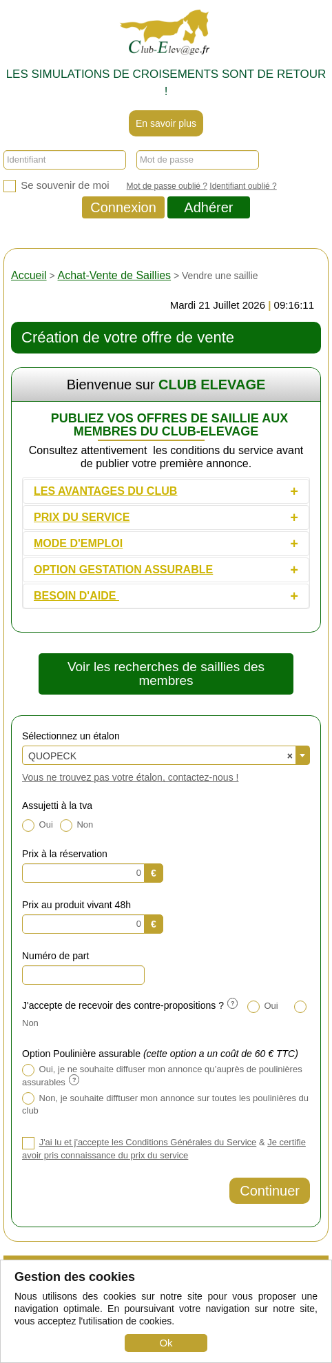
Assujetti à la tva (57, 805)
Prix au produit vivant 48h (76, 904)
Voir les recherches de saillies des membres (166, 673)
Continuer (270, 1190)
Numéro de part (55, 955)
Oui (37, 825)
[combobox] (166, 755)
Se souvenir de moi (56, 185)
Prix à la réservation (64, 853)
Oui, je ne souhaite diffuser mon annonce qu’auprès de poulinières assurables (162, 1075)
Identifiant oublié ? (242, 186)
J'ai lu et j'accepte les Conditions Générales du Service (148, 1142)
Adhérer (208, 207)
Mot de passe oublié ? (167, 186)
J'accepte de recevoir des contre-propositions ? (130, 1005)
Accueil (29, 275)
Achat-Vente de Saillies (115, 275)
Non (76, 825)
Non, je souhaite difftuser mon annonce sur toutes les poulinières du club (165, 1104)
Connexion (123, 207)
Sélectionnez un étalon (71, 735)
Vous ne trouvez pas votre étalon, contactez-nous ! (130, 777)
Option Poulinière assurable (160, 1053)
